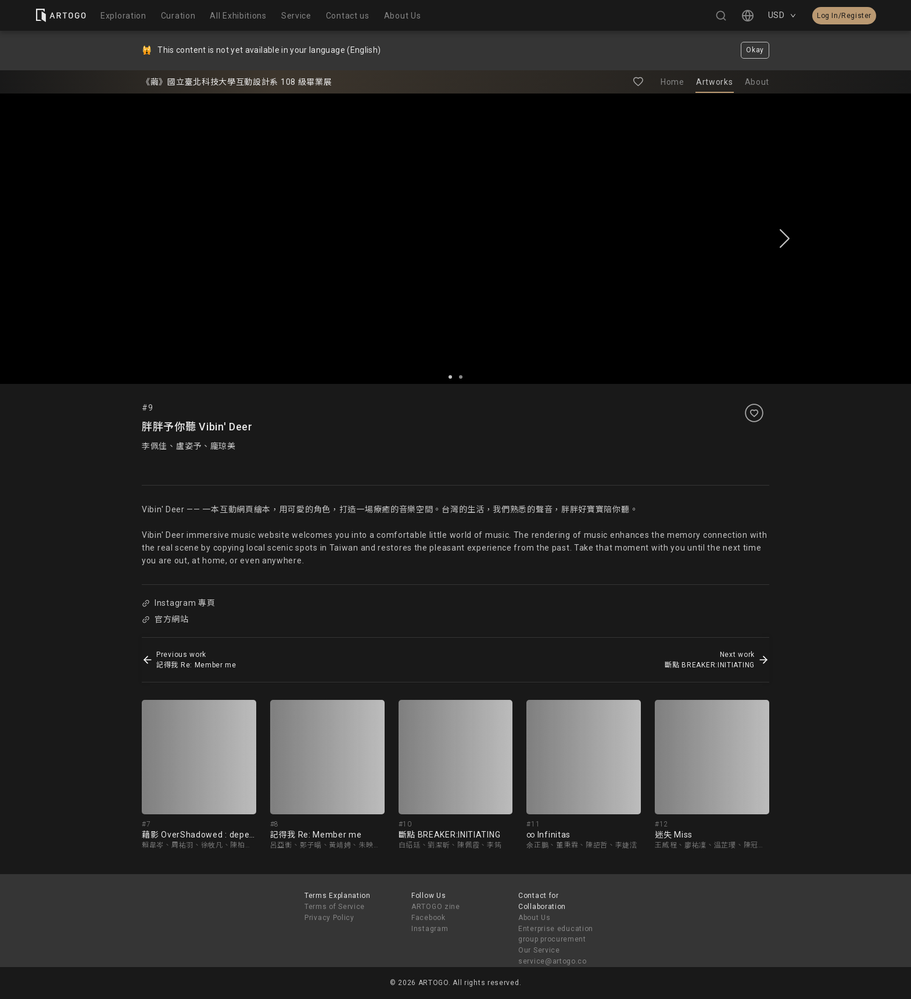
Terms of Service (334, 907)
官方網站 (165, 619)
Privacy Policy (329, 918)
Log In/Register (844, 16)
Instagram (429, 929)
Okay (755, 50)
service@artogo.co (552, 961)
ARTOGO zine (435, 907)
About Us (534, 918)
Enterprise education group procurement (555, 934)
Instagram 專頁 (178, 603)
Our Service (539, 950)
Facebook (428, 918)
